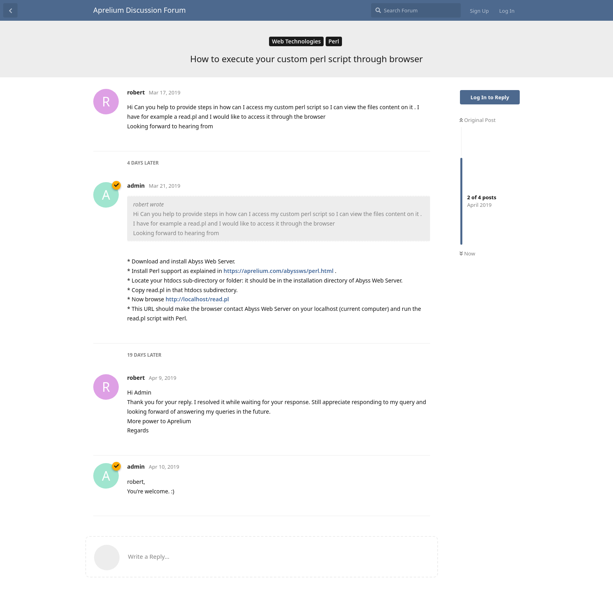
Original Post (477, 120)
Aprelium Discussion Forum (139, 10)
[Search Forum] (416, 10)
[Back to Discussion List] (10, 10)
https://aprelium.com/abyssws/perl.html (279, 271)
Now (467, 253)
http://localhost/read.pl (197, 299)
